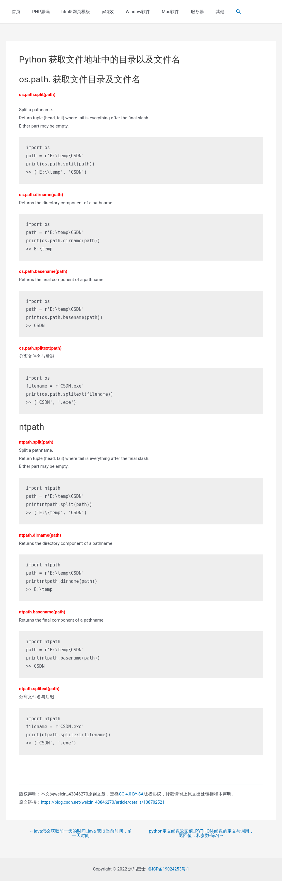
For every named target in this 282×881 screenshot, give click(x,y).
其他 (198, 11)
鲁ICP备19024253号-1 (168, 869)
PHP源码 (36, 11)
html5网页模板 (68, 11)
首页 (14, 11)
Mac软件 (154, 11)
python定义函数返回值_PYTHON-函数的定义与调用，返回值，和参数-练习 (201, 833)
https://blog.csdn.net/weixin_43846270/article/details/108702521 (105, 802)
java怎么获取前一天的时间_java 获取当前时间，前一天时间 (81, 833)
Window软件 (124, 11)
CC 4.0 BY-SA (132, 794)
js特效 (98, 11)
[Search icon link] (215, 11)
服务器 (178, 11)
